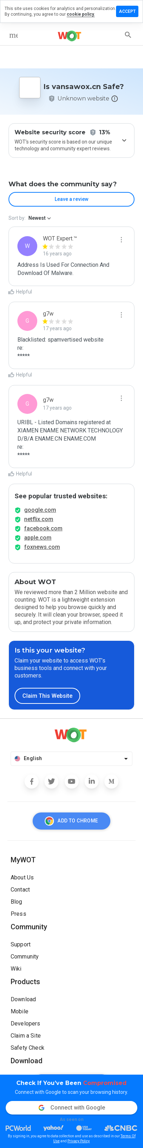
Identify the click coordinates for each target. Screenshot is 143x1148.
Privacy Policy (78, 1141)
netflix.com (38, 519)
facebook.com (43, 528)
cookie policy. (81, 14)
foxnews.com (42, 547)
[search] (128, 34)
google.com (40, 510)
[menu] (13, 34)
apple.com (37, 537)
